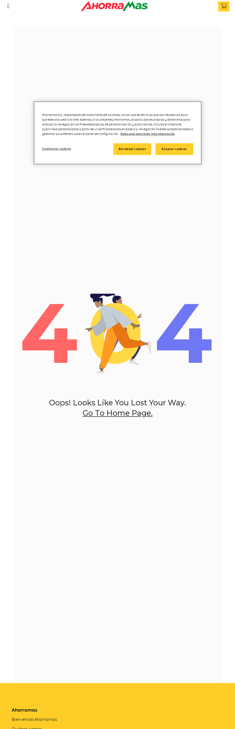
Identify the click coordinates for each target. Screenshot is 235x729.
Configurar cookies (56, 148)
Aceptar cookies (174, 149)
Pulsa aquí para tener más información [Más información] (147, 133)
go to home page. (118, 413)
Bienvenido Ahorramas (34, 719)
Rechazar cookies (132, 149)
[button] (8, 6)
